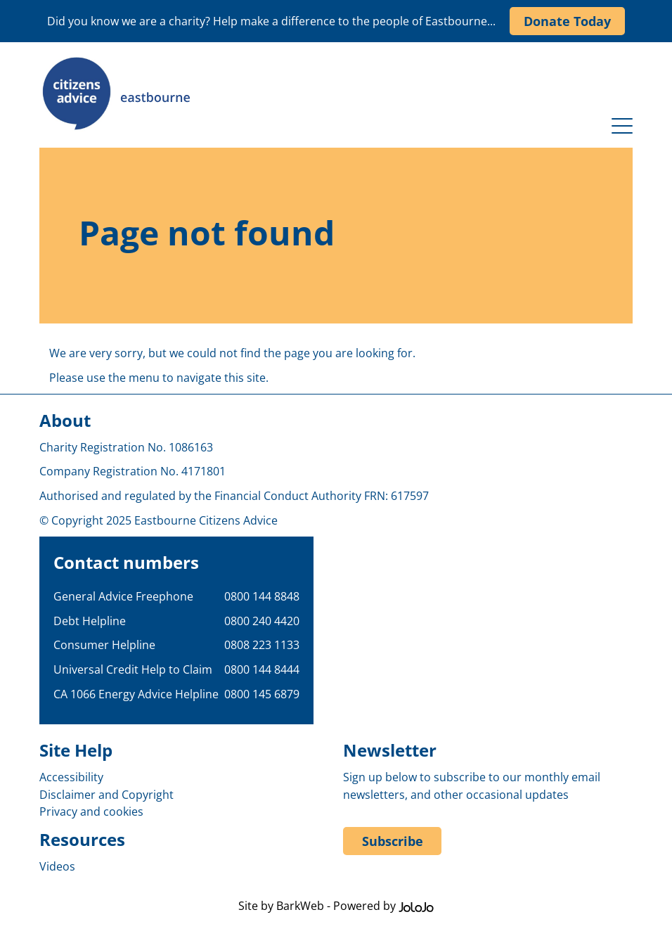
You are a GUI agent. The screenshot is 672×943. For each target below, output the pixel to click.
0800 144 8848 (261, 596)
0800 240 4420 (261, 621)
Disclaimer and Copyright (106, 794)
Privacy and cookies (91, 811)
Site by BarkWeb (281, 905)
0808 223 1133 (261, 645)
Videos (57, 866)
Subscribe (392, 841)
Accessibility (71, 777)
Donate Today (567, 21)
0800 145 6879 (261, 694)
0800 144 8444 (261, 669)
